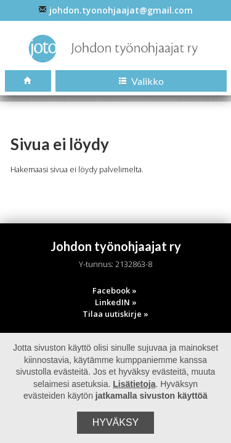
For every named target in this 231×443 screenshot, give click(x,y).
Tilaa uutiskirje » (115, 313)
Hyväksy (115, 422)
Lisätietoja (134, 384)
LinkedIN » (116, 302)
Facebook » (114, 290)
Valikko (141, 81)
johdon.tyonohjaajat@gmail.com (115, 10)
